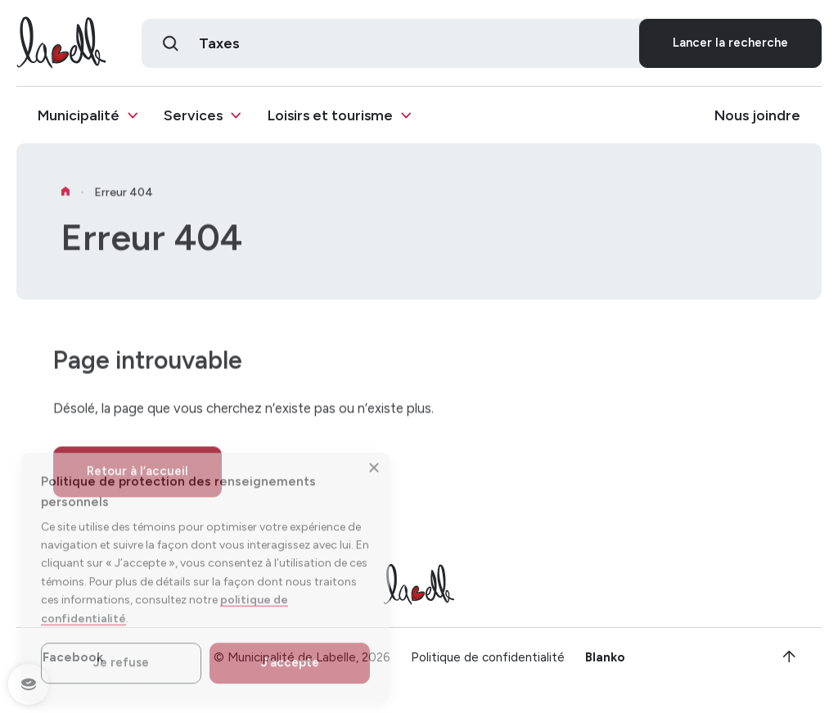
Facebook (73, 659)
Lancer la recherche (730, 43)
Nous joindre (757, 116)
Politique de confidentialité (488, 659)
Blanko (605, 659)
